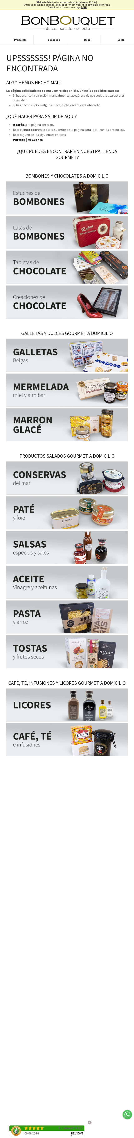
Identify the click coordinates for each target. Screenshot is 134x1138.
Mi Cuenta (35, 140)
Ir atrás (18, 125)
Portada (19, 140)
